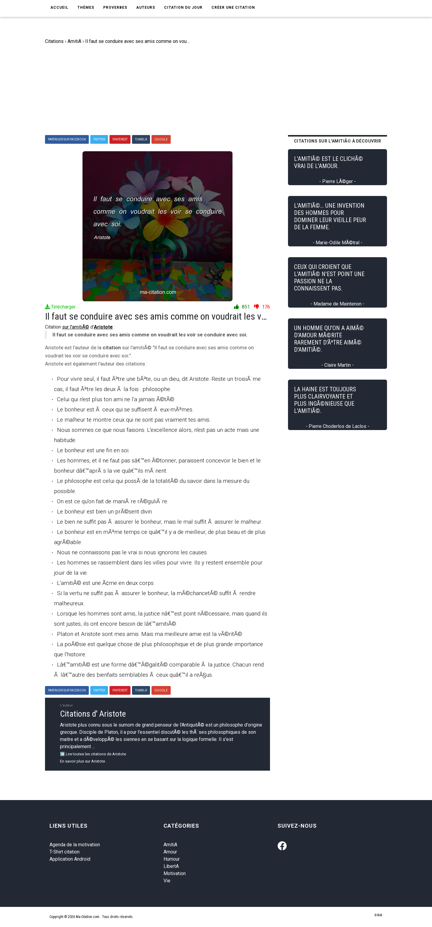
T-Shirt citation (65, 852)
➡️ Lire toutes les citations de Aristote (93, 754)
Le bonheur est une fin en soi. (93, 450)
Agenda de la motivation (75, 844)
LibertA (171, 866)
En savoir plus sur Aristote (82, 761)
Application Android (70, 859)
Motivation (175, 873)
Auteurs (145, 7)
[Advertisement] (220, 90)
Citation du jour (183, 7)
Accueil (59, 7)
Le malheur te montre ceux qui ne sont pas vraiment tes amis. (134, 419)
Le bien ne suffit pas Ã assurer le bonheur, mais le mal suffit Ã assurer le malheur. (159, 521)
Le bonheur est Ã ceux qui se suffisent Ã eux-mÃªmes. (125, 409)
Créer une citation (233, 7)
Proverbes (115, 7)
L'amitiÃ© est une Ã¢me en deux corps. (106, 582)
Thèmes (85, 7)
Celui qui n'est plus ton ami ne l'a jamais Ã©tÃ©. (116, 399)
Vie (167, 880)
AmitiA (170, 844)
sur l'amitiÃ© (75, 327)
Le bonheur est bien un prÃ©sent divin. (105, 511)
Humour (172, 859)
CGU (378, 915)
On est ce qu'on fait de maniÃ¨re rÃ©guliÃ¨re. (112, 501)
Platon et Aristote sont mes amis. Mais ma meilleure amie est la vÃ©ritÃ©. (150, 634)
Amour (170, 852)
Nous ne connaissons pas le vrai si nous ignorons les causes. (132, 552)
